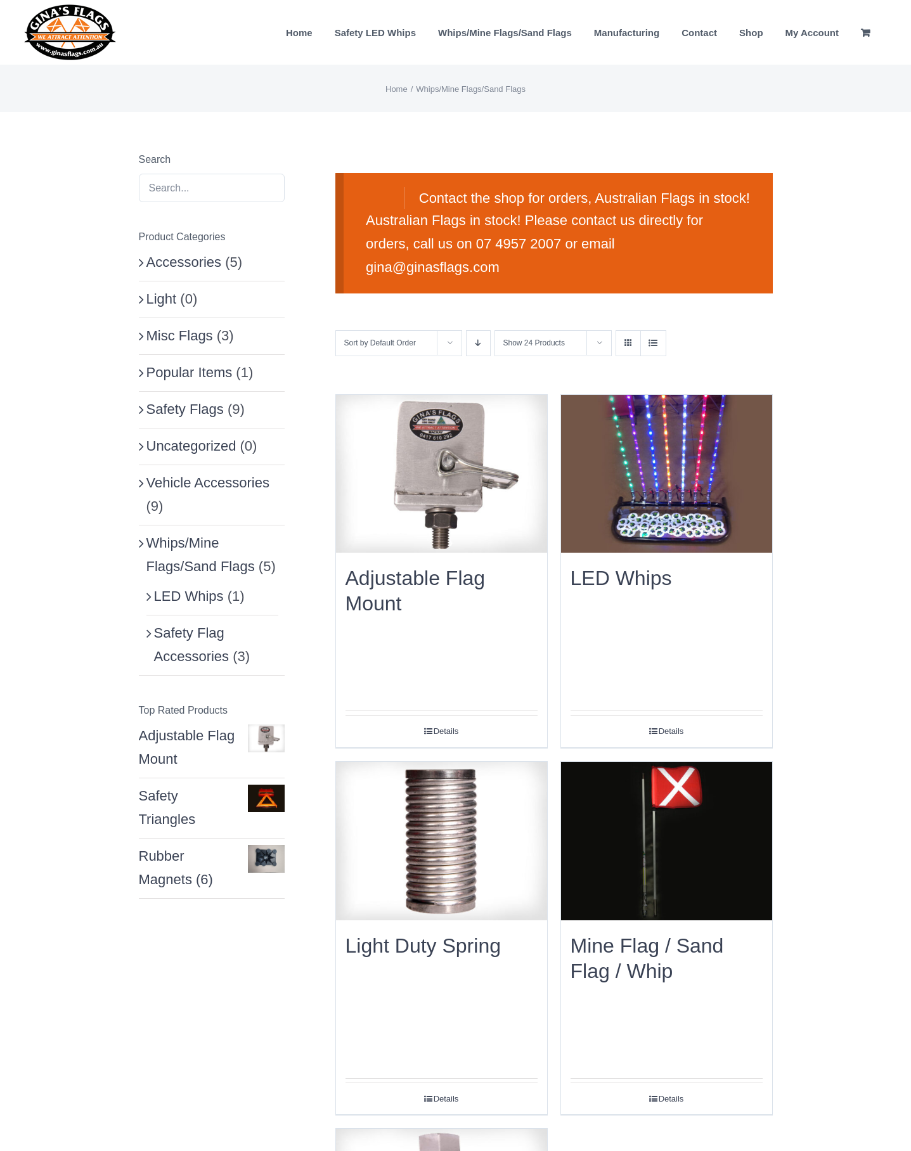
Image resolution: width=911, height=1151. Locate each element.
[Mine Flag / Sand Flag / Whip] (666, 841)
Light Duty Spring (423, 945)
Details (446, 731)
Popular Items (189, 372)
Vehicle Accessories (207, 483)
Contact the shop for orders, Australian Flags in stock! (584, 198)
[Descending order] (478, 343)
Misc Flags (179, 336)
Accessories (184, 262)
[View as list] (653, 343)
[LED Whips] (666, 474)
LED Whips (621, 578)
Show (534, 342)
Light (161, 299)
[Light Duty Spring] (441, 841)
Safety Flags (185, 409)
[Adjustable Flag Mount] (441, 474)
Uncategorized (191, 446)
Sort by (380, 342)
